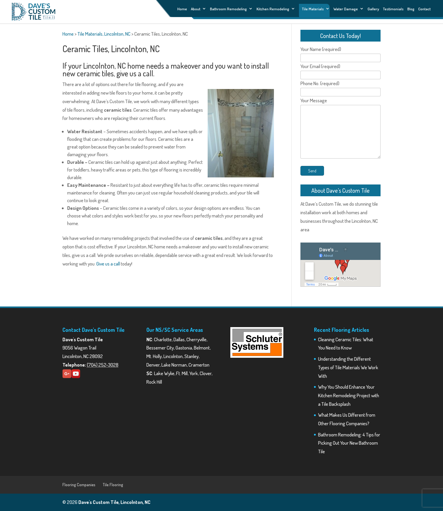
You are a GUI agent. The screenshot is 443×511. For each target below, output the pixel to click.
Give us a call (108, 264)
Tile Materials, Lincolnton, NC (103, 34)
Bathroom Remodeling (228, 9)
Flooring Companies (78, 484)
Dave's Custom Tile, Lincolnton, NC (114, 502)
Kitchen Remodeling (273, 9)
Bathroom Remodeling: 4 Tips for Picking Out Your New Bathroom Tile (349, 443)
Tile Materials (313, 8)
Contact (424, 9)
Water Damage (345, 9)
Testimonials (393, 9)
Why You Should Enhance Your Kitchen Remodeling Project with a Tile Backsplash (348, 395)
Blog (410, 9)
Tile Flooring (113, 484)
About (195, 9)
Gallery (373, 9)
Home (182, 9)
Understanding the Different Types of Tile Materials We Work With (348, 367)
